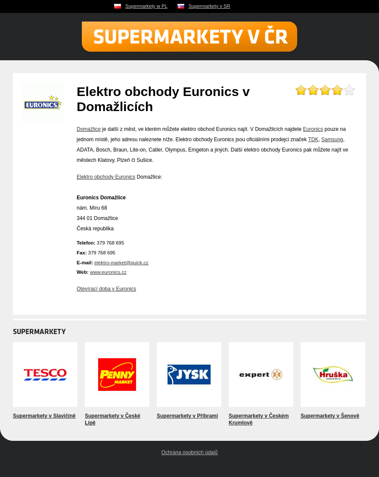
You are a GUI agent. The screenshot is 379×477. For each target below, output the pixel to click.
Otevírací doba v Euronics (106, 289)
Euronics (313, 129)
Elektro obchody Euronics (106, 177)
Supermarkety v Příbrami (187, 416)
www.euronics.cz (108, 272)
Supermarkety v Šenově (330, 416)
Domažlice (89, 129)
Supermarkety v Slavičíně (44, 416)
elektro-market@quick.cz (121, 262)
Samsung (332, 139)
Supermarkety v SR (209, 6)
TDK (313, 139)
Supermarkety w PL (146, 6)
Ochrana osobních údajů (190, 452)
